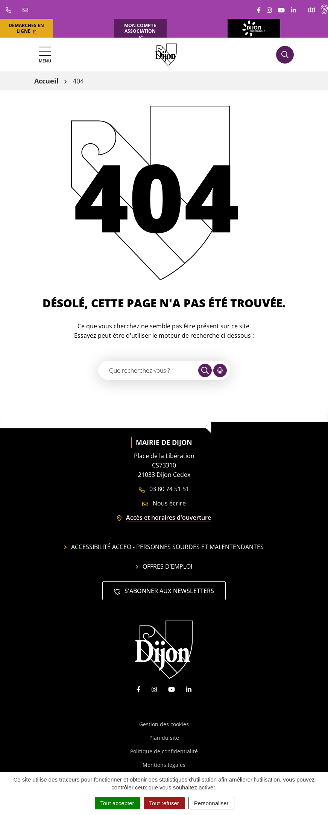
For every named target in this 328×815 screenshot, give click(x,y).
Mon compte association (140, 30)
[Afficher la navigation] (45, 54)
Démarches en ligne (26, 28)
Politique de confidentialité (164, 751)
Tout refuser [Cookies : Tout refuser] (164, 803)
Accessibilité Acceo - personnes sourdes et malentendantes (164, 547)
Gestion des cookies (164, 724)
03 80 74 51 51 (164, 489)
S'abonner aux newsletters (164, 591)
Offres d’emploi (164, 566)
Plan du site (164, 737)
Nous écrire (164, 503)
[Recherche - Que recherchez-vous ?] (149, 370)
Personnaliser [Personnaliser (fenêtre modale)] (211, 803)
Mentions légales (164, 764)
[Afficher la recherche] (285, 55)
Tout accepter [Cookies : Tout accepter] (117, 803)
